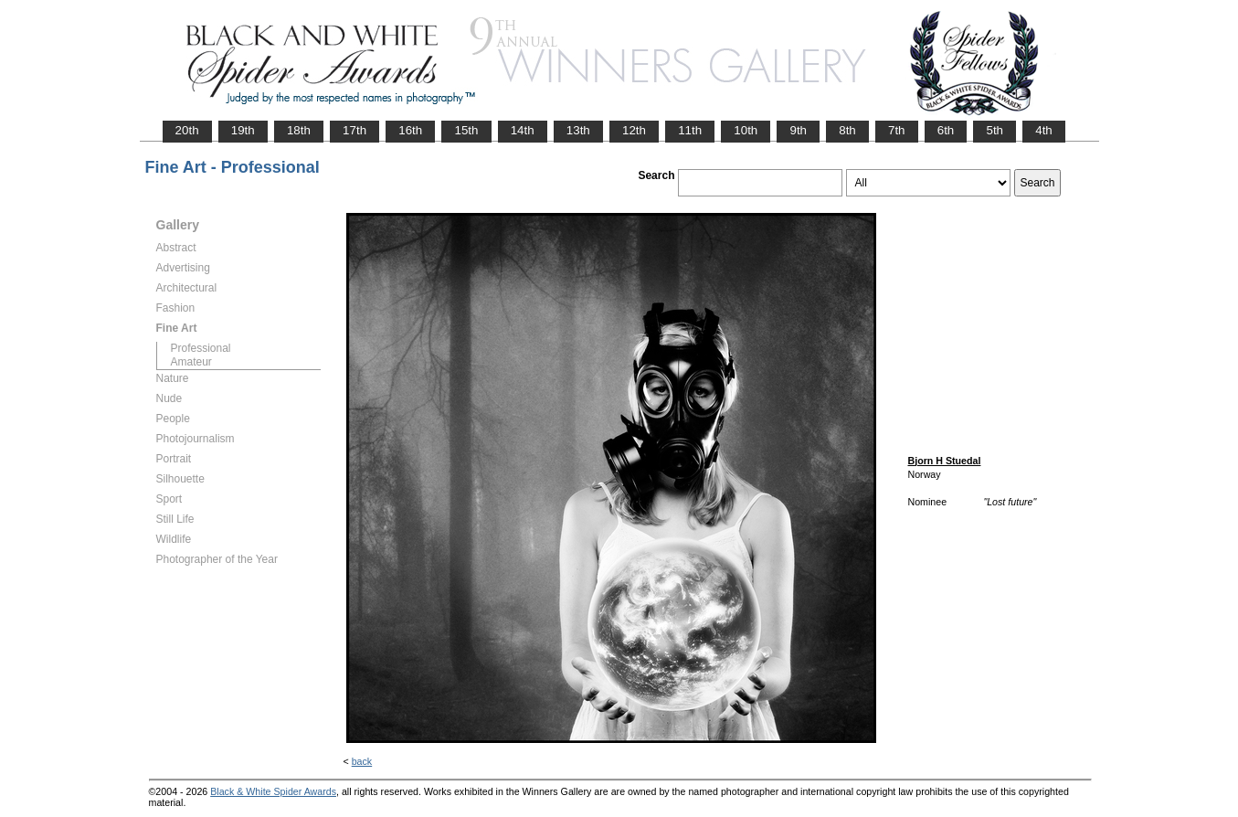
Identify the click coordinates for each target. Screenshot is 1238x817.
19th (243, 130)
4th (1044, 130)
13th (578, 130)
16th (410, 130)
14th (523, 130)
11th (690, 130)
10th (745, 130)
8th (847, 130)
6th (946, 130)
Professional (201, 348)
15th (466, 130)
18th (299, 130)
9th (798, 130)
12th (634, 130)
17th (354, 130)
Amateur (191, 361)
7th (896, 130)
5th (994, 130)
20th (187, 130)
